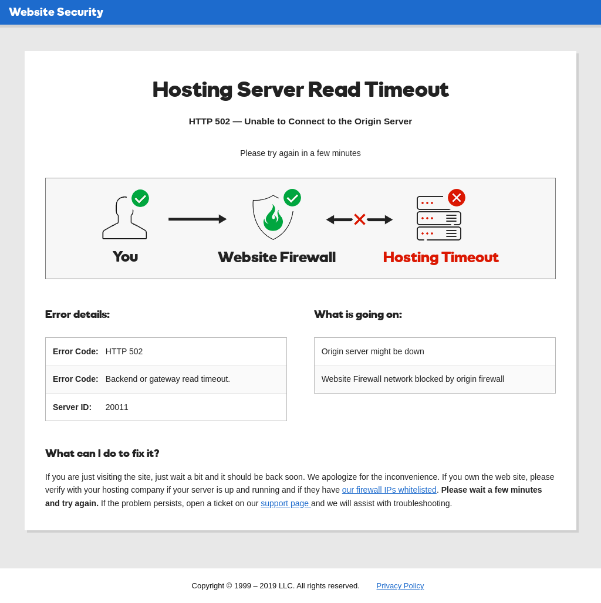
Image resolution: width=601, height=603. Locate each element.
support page (286, 502)
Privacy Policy (400, 585)
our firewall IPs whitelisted (389, 489)
